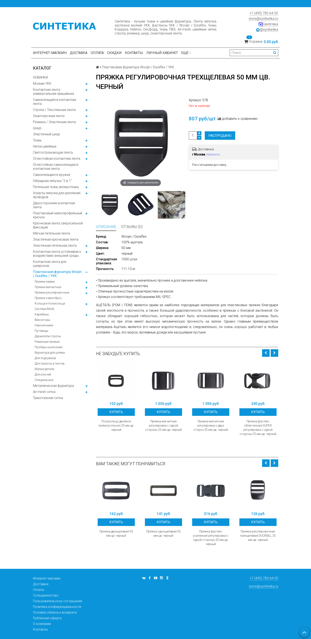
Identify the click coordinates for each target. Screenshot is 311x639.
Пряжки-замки (45, 281)
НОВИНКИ (40, 77)
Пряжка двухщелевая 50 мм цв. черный (116, 533)
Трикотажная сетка (48, 398)
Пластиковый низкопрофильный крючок (57, 215)
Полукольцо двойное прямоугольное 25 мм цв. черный (116, 425)
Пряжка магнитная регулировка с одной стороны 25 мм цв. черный (163, 425)
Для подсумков (45, 358)
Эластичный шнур (46, 134)
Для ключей (43, 374)
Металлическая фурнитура (53, 386)
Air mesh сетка (44, 392)
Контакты (134, 53)
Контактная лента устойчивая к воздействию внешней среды (57, 254)
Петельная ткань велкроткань (56, 187)
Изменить (213, 154)
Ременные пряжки (47, 341)
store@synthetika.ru (263, 19)
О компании (42, 624)
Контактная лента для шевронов (49, 264)
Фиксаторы (42, 319)
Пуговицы (41, 330)
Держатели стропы (48, 336)
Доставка (78, 53)
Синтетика (268, 24)
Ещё (186, 53)
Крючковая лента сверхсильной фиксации (58, 225)
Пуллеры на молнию (49, 347)
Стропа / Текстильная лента (54, 110)
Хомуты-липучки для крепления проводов (56, 195)
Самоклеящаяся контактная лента (54, 102)
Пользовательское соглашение (57, 601)
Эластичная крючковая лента (55, 239)
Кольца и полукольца (50, 303)
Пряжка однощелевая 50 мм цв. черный (163, 533)
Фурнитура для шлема (50, 352)
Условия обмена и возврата (55, 612)
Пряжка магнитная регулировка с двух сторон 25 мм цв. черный (210, 425)
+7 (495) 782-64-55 (263, 13)
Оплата (97, 53)
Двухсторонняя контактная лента (54, 205)
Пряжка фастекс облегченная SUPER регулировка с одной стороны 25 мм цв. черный (258, 428)
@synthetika (267, 30)
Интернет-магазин (50, 53)
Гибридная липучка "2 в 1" (52, 181)
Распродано (220, 136)
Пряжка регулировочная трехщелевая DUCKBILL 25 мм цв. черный (258, 536)
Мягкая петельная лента (51, 233)
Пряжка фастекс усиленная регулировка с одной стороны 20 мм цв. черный (210, 538)
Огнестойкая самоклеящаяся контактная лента (55, 167)
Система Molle (44, 309)
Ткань (37, 140)
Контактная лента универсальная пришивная (53, 92)
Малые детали (44, 369)
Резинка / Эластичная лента (54, 122)
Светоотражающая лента (53, 152)
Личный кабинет (162, 53)
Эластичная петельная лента (55, 246)
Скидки (114, 53)
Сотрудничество (45, 595)
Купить (116, 412)
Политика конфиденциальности (57, 607)
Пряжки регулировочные (52, 292)
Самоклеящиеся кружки (51, 175)
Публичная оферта (47, 618)
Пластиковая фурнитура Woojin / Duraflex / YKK (57, 274)
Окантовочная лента (48, 116)
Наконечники (44, 325)
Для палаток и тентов (49, 363)
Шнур (37, 128)
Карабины (42, 314)
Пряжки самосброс (48, 298)
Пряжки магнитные (48, 287)
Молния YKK (42, 84)
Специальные (44, 380)
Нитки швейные (44, 146)
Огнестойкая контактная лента (56, 159)
